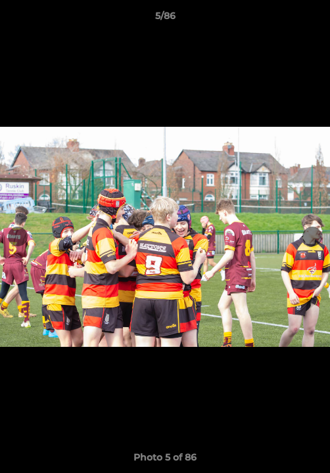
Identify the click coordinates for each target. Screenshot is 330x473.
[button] (314, 19)
